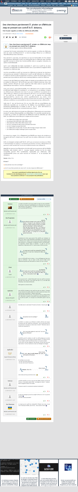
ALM (30, 3)
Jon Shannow (10, 404)
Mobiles (69, 3)
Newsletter (35, 1)
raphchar (10, 290)
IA (26, 3)
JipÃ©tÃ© (10, 349)
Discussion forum (66, 38)
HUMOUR (61, 5)
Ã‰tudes (48, 1)
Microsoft (34, 3)
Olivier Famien (19, 33)
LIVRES (25, 5)
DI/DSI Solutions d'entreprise (14, 3)
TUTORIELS (10, 5)
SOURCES (43, 5)
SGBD (60, 3)
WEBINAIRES (20, 5)
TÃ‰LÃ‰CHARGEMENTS (34, 5)
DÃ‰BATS (48, 5)
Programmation (54, 3)
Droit (54, 1)
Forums (7, 1)
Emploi (42, 1)
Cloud (23, 3)
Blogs (24, 1)
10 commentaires (29, 34)
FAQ (19, 1)
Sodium (10, 204)
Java (39, 3)
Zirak (10, 267)
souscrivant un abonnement (34, 174)
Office (64, 3)
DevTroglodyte (10, 218)
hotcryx (10, 381)
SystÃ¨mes (75, 3)
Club (58, 1)
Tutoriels (14, 1)
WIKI (53, 5)
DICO (57, 5)
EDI (49, 3)
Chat (28, 1)
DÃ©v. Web (43, 3)
